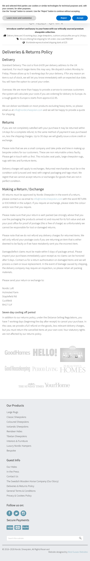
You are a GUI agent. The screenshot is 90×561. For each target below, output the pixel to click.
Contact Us (12, 476)
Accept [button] (80, 18)
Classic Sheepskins (16, 417)
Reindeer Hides (14, 431)
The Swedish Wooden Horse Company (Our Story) (33, 481)
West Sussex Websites (78, 551)
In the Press (13, 471)
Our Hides (12, 466)
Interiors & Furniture (17, 441)
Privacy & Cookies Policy (19, 495)
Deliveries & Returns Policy (20, 486)
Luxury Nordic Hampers (19, 445)
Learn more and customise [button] (19, 18)
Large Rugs (12, 412)
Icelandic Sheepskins (17, 426)
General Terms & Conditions (21, 490)
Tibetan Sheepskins (17, 436)
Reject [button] (64, 18)
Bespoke (11, 450)
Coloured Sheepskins (18, 421)
